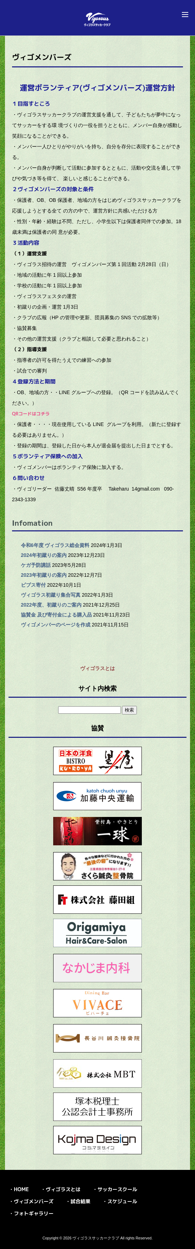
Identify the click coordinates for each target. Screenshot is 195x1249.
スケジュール (122, 1201)
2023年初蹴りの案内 (44, 575)
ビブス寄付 (33, 585)
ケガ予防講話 (36, 565)
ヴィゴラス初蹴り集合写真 (50, 595)
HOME (21, 1189)
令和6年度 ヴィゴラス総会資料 (55, 545)
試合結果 (80, 1201)
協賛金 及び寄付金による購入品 (56, 615)
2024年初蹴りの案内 (44, 555)
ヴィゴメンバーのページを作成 (55, 625)
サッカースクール (117, 1189)
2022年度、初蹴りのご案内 (51, 605)
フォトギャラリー (34, 1213)
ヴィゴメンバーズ (34, 1201)
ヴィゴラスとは (97, 668)
